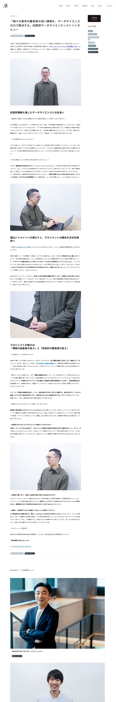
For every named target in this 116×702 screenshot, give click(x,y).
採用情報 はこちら (94, 18)
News (92, 5)
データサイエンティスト (17, 36)
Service (68, 5)
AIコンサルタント (93, 49)
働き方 (90, 31)
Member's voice (100, 689)
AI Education (55, 689)
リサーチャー (92, 46)
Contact (110, 5)
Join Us (100, 5)
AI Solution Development (58, 686)
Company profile (80, 686)
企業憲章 (45, 693)
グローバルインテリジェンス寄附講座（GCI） (63, 46)
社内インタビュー (30, 36)
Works (76, 5)
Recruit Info (99, 686)
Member (78, 689)
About (61, 5)
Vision (44, 689)
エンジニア (91, 42)
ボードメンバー (92, 34)
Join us (98, 681)
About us (45, 686)
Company (84, 5)
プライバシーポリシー (108, 696)
